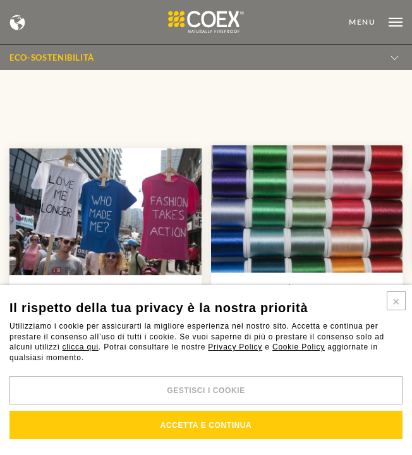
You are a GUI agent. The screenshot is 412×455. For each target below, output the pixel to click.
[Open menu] (376, 22)
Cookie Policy (298, 347)
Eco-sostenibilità (51, 57)
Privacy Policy (235, 347)
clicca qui (81, 347)
